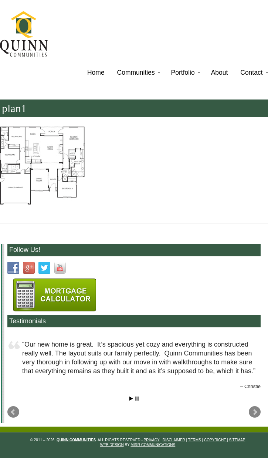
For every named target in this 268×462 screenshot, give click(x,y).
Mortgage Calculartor (54, 295)
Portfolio (185, 74)
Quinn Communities (29, 35)
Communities (138, 74)
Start (131, 399)
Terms (194, 440)
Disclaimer (174, 440)
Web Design (112, 445)
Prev (13, 412)
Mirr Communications (152, 445)
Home (96, 72)
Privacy (152, 440)
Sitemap (237, 440)
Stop (137, 399)
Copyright (215, 440)
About (219, 72)
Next (255, 412)
